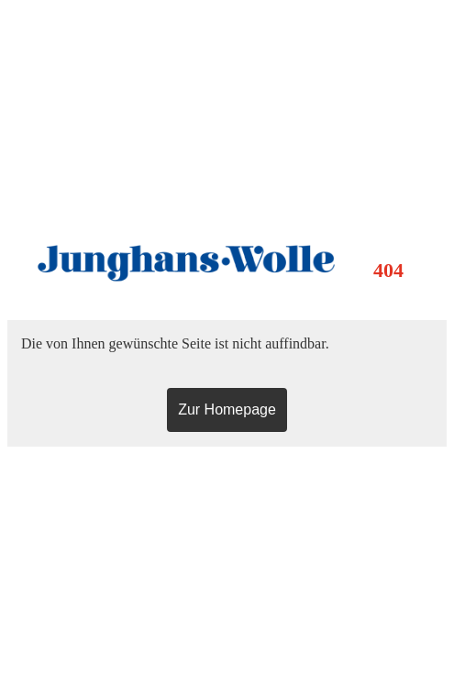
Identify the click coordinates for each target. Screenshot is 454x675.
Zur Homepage (227, 409)
